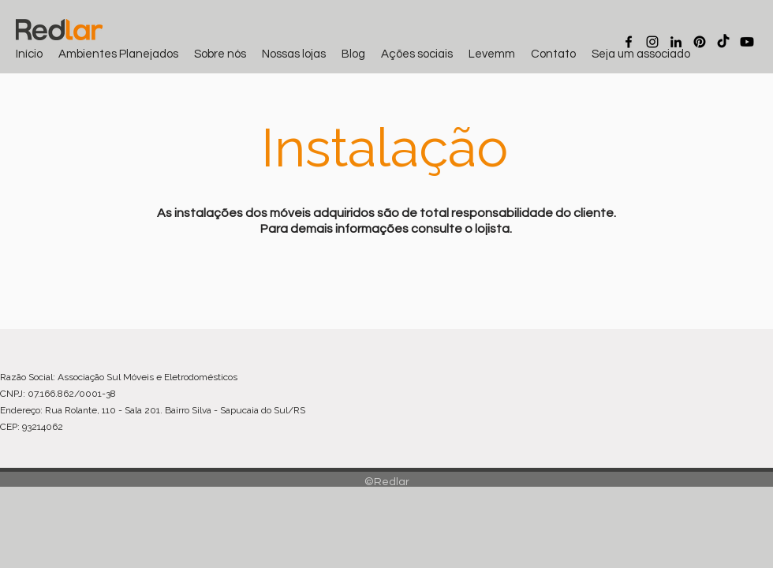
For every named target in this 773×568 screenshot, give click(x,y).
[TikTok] (723, 42)
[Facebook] (629, 42)
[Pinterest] (700, 42)
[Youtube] (747, 42)
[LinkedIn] (676, 42)
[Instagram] (652, 42)
